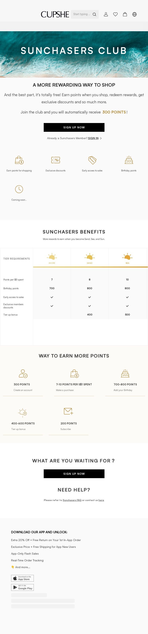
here (101, 500)
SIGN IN (94, 138)
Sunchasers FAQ (72, 500)
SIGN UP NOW (74, 127)
